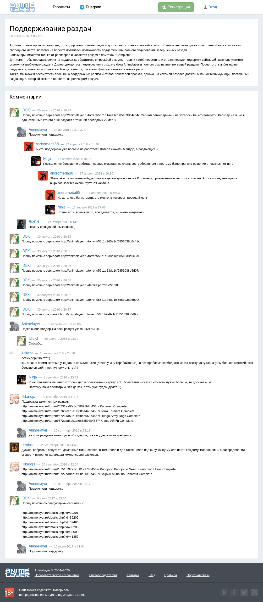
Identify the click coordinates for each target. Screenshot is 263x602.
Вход (210, 7)
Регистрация (176, 7)
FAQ (151, 575)
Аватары (132, 575)
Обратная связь (197, 575)
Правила (170, 575)
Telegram (90, 7)
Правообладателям (103, 575)
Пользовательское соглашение (57, 575)
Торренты (61, 7)
